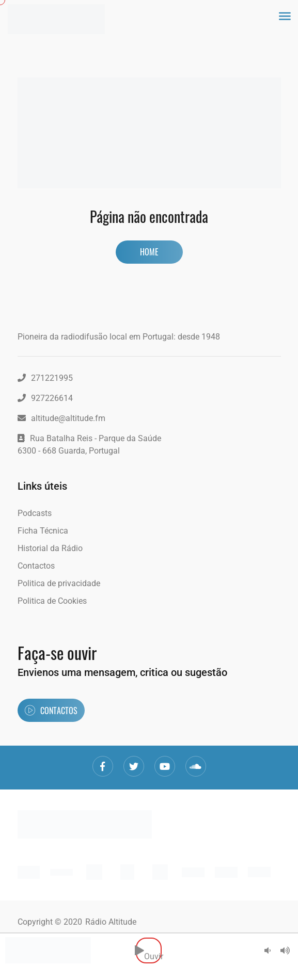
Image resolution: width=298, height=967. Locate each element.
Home (149, 252)
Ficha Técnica (43, 531)
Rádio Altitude (110, 922)
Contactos (36, 566)
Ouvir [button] (149, 950)
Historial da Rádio (50, 548)
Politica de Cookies (52, 601)
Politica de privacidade (59, 583)
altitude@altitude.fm (61, 418)
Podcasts (35, 513)
